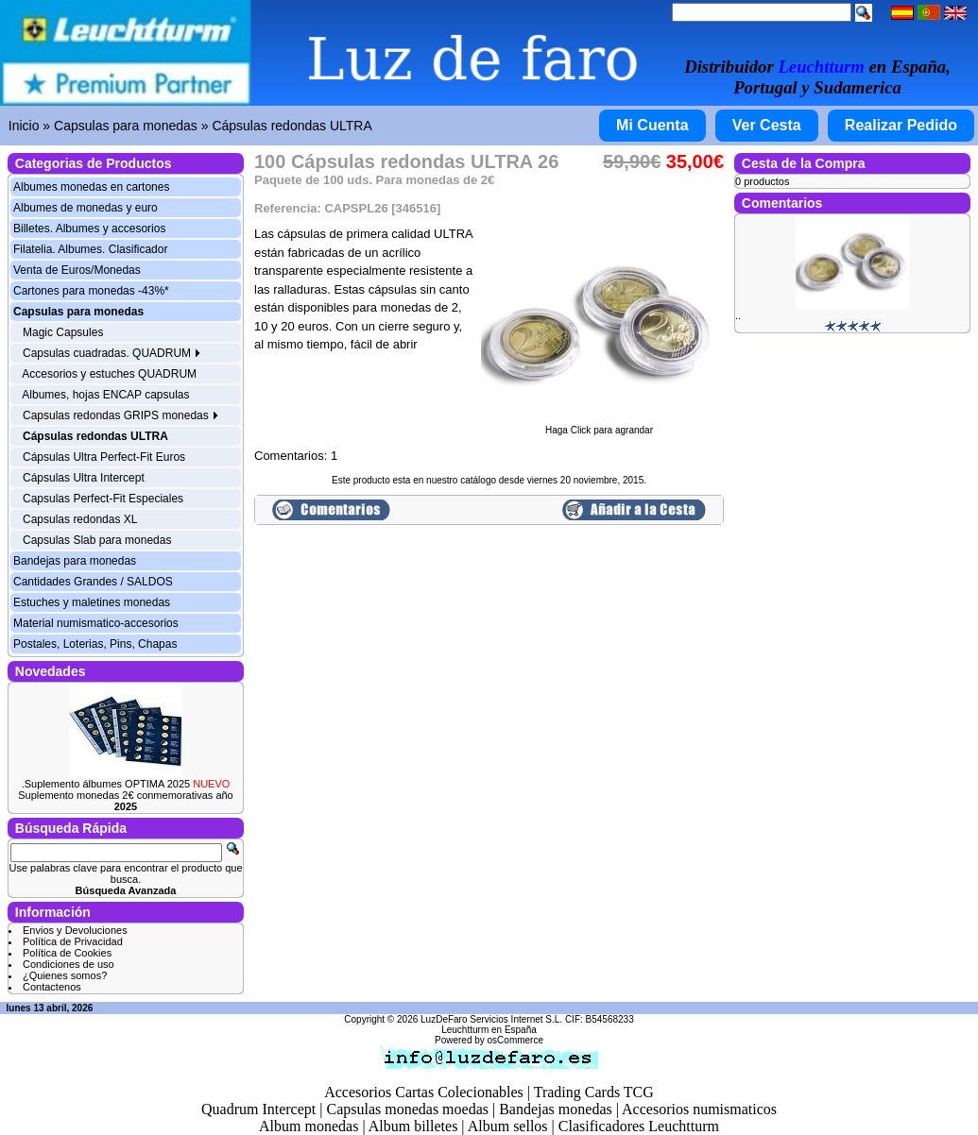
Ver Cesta (766, 125)
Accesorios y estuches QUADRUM (109, 374)
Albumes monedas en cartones (91, 187)
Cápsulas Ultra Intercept (84, 477)
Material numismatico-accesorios (96, 623)
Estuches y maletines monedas (91, 602)
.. (738, 315)
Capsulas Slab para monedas (97, 540)
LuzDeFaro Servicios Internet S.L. (491, 1019)
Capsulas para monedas (125, 125)
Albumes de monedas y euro (85, 207)
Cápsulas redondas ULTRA (291, 125)
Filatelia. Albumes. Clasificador (90, 249)
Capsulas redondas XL (80, 519)
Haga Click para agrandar (599, 425)
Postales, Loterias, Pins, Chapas (95, 644)
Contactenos (52, 986)
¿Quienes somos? (65, 975)
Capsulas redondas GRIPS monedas (121, 415)
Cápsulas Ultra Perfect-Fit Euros (104, 457)
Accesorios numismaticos (699, 1109)
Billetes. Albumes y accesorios (89, 228)
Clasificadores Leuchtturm (638, 1126)
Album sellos (508, 1126)
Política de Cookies (67, 952)
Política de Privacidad (73, 941)
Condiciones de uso (68, 964)
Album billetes (413, 1126)
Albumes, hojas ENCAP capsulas (105, 394)
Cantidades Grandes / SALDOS (93, 581)
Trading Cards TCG (594, 1092)
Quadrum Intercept (258, 1109)
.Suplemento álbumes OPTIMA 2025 (126, 783)
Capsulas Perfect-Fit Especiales (103, 498)
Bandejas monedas (555, 1109)
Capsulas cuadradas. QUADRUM (112, 353)
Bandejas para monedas (74, 561)
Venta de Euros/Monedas (77, 270)
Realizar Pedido (901, 125)
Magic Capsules (63, 332)
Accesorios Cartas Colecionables (423, 1092)
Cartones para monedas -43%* (91, 290)
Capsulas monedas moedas (407, 1109)
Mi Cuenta (652, 125)
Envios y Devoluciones (75, 930)
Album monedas (308, 1126)
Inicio (24, 125)
